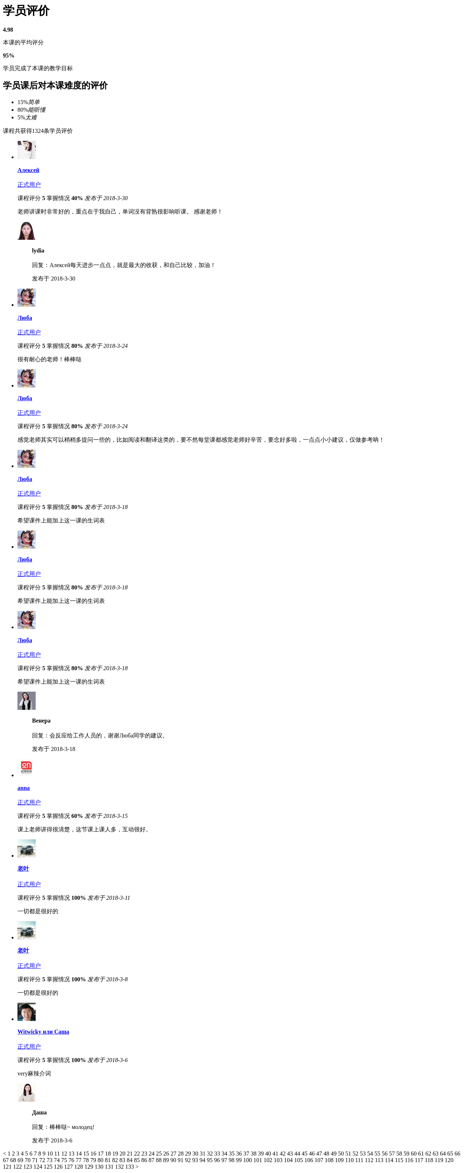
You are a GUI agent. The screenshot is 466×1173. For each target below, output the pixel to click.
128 (79, 1167)
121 (8, 1167)
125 (49, 1167)
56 (385, 1153)
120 (449, 1160)
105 (299, 1160)
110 (350, 1160)
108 (330, 1160)
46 (312, 1153)
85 (137, 1160)
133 (130, 1167)
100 (248, 1160)
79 (94, 1160)
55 (378, 1153)
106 (309, 1160)
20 (123, 1153)
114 (390, 1160)
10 (50, 1153)
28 (181, 1153)
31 (203, 1153)
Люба (24, 318)
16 (94, 1153)
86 (145, 1160)
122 (18, 1167)
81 (108, 1160)
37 (246, 1153)
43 (290, 1153)
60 (414, 1153)
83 (123, 1160)
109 (340, 1160)
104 (289, 1160)
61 (421, 1153)
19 (115, 1153)
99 (239, 1160)
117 (419, 1160)
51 (348, 1153)
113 (380, 1160)
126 (59, 1167)
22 (137, 1153)
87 (152, 1160)
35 (232, 1153)
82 (115, 1160)
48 (327, 1153)
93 (196, 1160)
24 (152, 1153)
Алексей (28, 170)
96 (217, 1160)
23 (145, 1153)
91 (181, 1160)
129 (89, 1167)
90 (174, 1160)
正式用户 (29, 185)
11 (57, 1153)
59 (407, 1153)
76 (72, 1160)
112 (370, 1160)
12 (64, 1153)
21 (130, 1153)
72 (43, 1160)
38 (254, 1153)
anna (23, 788)
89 (166, 1160)
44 (297, 1153)
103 (279, 1160)
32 (210, 1153)
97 (225, 1160)
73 (50, 1160)
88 (159, 1160)
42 (283, 1153)
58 (399, 1153)
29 (188, 1153)
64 (443, 1153)
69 (21, 1160)
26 (166, 1153)
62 (429, 1153)
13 (72, 1153)
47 (319, 1153)
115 (399, 1160)
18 (108, 1153)
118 (430, 1160)
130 (100, 1167)
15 (86, 1153)
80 (101, 1160)
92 (188, 1160)
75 (64, 1160)
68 (13, 1160)
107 (320, 1160)
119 (440, 1160)
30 (196, 1153)
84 (130, 1160)
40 (268, 1153)
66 (457, 1153)
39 (261, 1153)
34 (225, 1153)
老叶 (23, 869)
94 (203, 1160)
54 (370, 1153)
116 (410, 1160)
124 (38, 1167)
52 (356, 1153)
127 (69, 1167)
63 (436, 1153)
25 (159, 1153)
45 (305, 1153)
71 (35, 1160)
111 (360, 1160)
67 (6, 1160)
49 (334, 1153)
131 (110, 1167)
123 (28, 1167)
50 (341, 1153)
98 (232, 1160)
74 (57, 1160)
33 (217, 1153)
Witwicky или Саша (43, 1032)
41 (276, 1153)
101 (258, 1160)
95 (210, 1160)
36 (239, 1153)
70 (28, 1160)
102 (269, 1160)
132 (120, 1167)
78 (86, 1160)
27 (174, 1153)
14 (79, 1153)
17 (101, 1153)
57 (392, 1153)
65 (450, 1153)
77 (79, 1160)
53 (363, 1153)
